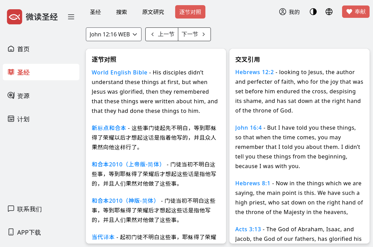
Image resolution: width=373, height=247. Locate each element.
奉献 (356, 11)
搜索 (121, 12)
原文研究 (153, 12)
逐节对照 (190, 12)
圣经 (95, 12)
